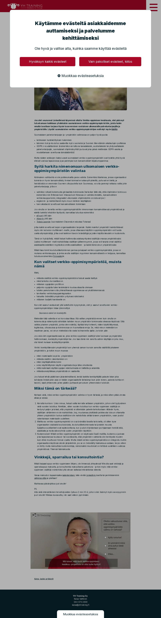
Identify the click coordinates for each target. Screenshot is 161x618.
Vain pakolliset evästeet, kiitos (110, 61)
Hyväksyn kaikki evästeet (47, 61)
